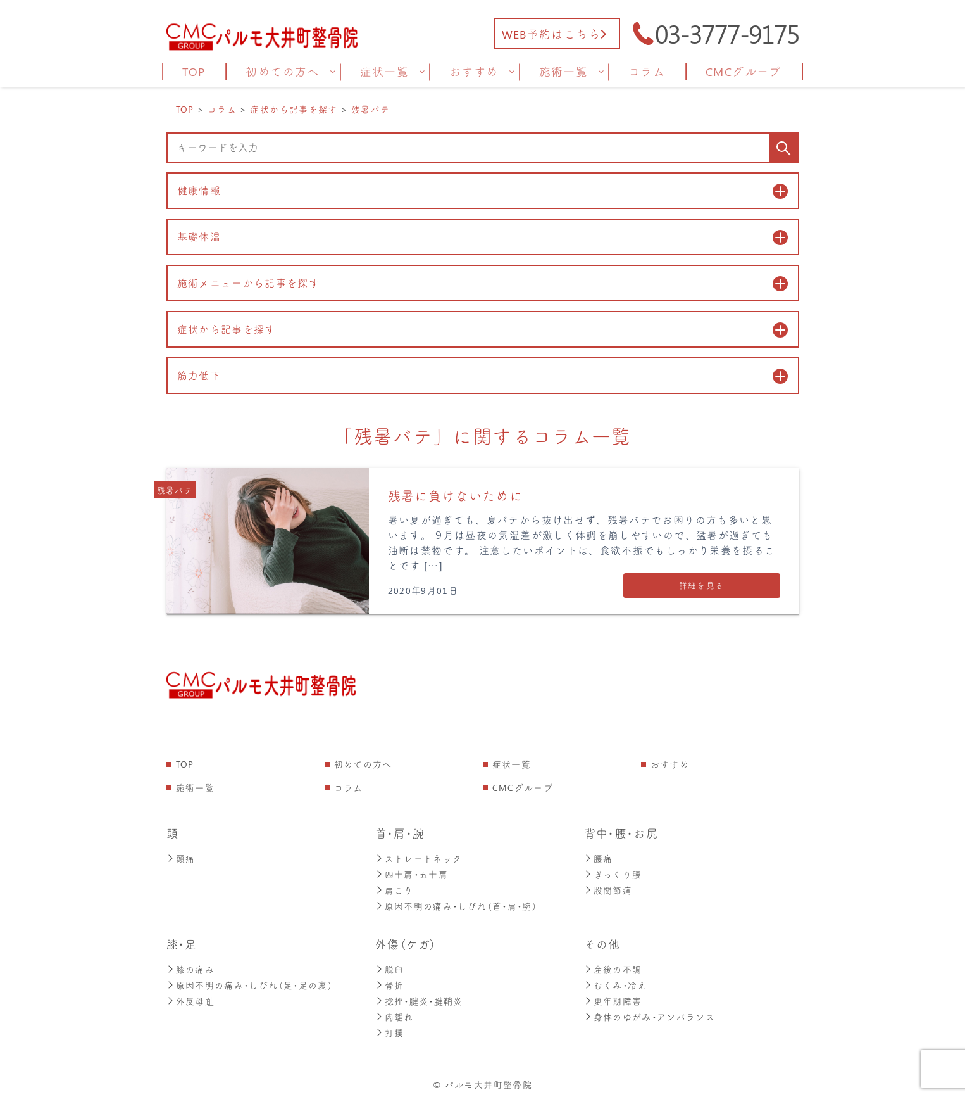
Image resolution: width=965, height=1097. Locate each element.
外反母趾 (190, 997)
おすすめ (670, 765)
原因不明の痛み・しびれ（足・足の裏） (249, 982)
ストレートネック (419, 859)
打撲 (389, 1028)
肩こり (394, 889)
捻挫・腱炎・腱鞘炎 (419, 997)
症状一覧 (511, 765)
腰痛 (598, 859)
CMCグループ (523, 788)
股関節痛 (608, 889)
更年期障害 (613, 997)
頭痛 (181, 859)
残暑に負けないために (455, 496)
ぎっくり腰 (613, 874)
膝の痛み (190, 967)
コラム (348, 788)
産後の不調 (613, 967)
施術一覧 (195, 788)
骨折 (389, 982)
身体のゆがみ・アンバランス (650, 1012)
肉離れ (394, 1012)
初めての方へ (363, 765)
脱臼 (389, 967)
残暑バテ (175, 490)
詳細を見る (702, 585)
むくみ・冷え (615, 982)
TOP (185, 765)
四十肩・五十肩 (412, 874)
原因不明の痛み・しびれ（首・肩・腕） (456, 904)
